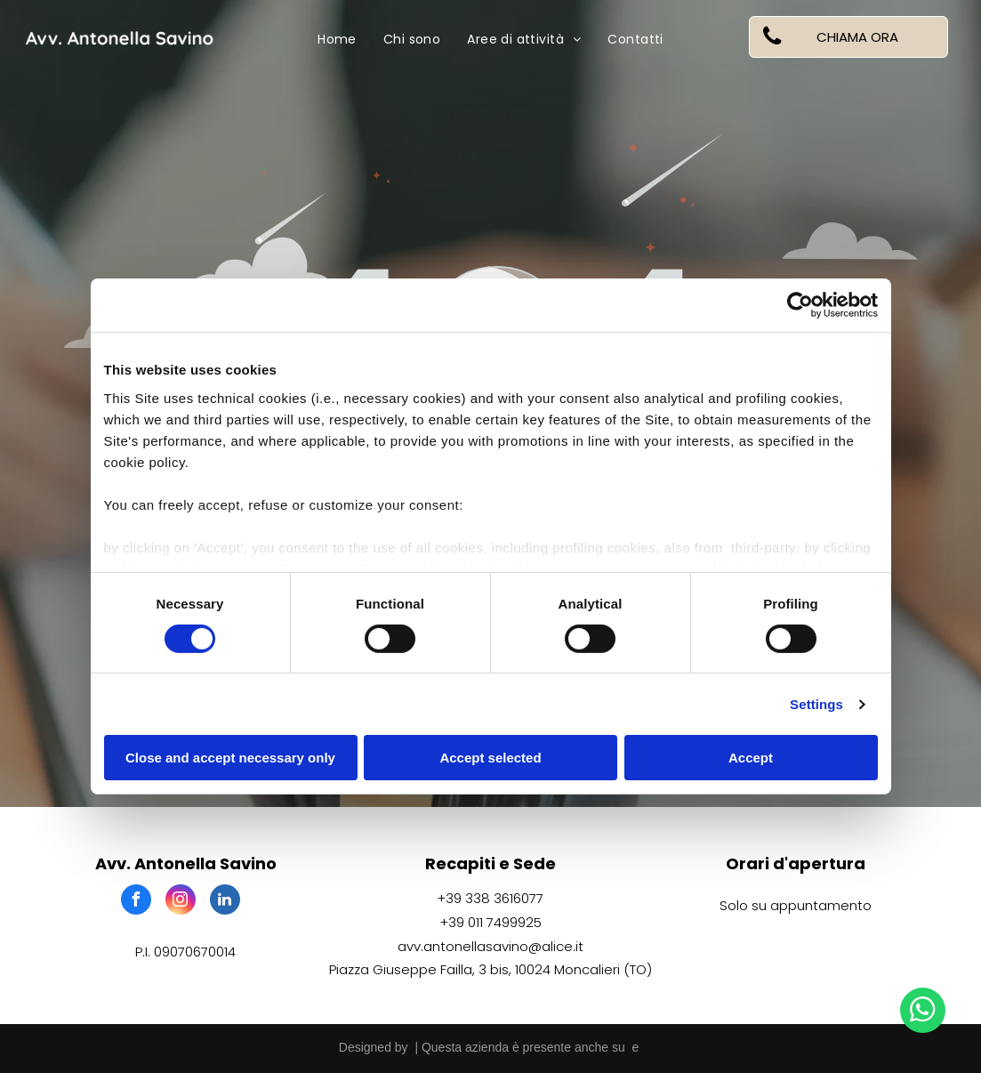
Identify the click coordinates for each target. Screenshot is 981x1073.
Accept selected (490, 757)
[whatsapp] (922, 1012)
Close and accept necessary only (230, 757)
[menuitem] (337, 39)
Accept (750, 757)
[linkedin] (225, 901)
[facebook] (136, 901)
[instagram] (180, 901)
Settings (816, 704)
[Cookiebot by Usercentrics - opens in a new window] (800, 305)
